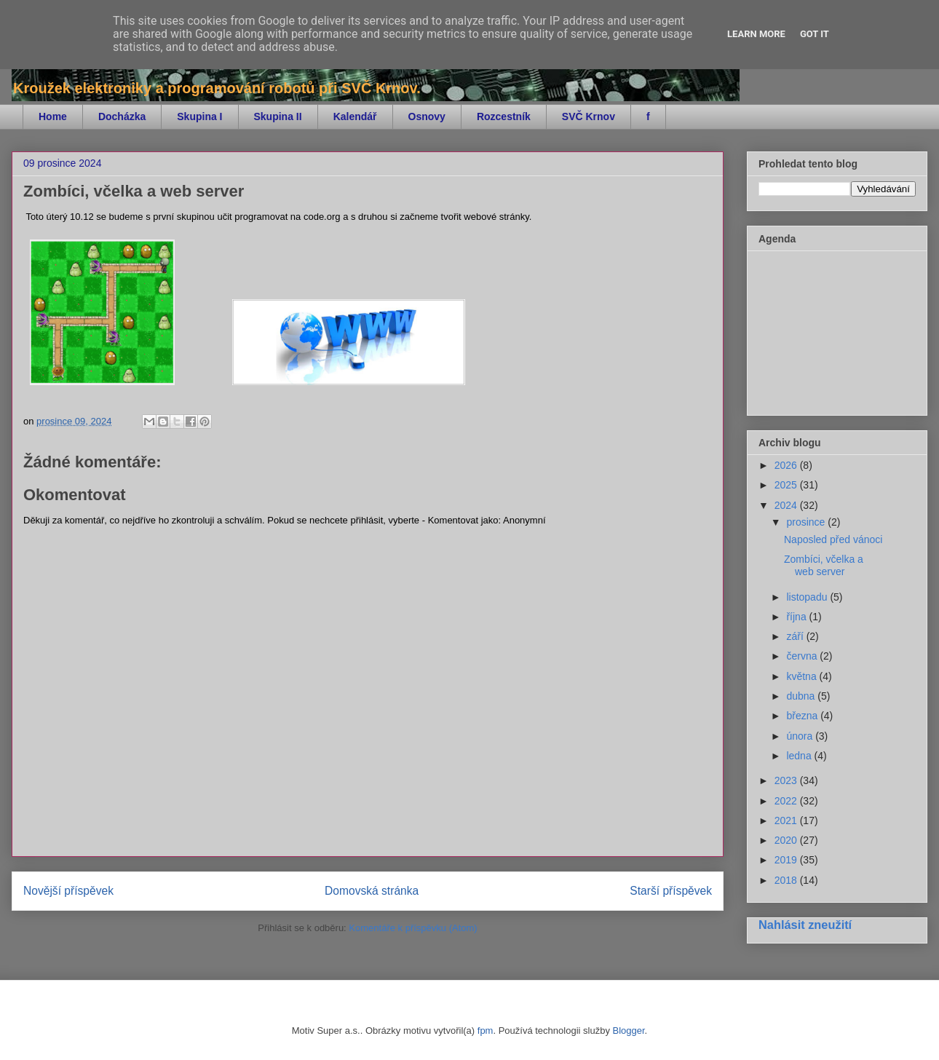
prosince (807, 522)
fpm (486, 1030)
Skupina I (199, 116)
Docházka (122, 116)
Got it (814, 33)
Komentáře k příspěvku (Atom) (413, 927)
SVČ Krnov (588, 116)
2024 (787, 505)
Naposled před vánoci (833, 539)
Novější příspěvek (68, 891)
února (800, 736)
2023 (787, 780)
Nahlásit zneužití (805, 924)
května (802, 676)
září (796, 636)
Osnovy (426, 116)
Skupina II (278, 116)
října (797, 616)
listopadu (808, 597)
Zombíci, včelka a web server (823, 565)
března (803, 715)
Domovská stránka (372, 891)
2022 (787, 801)
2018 (787, 880)
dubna (801, 696)
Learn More (756, 33)
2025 (787, 485)
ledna (800, 756)
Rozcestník (504, 116)
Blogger (629, 1030)
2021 (787, 820)
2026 (787, 465)
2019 (787, 860)
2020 (787, 840)
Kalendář (355, 116)
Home (53, 116)
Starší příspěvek (671, 891)
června (803, 656)
